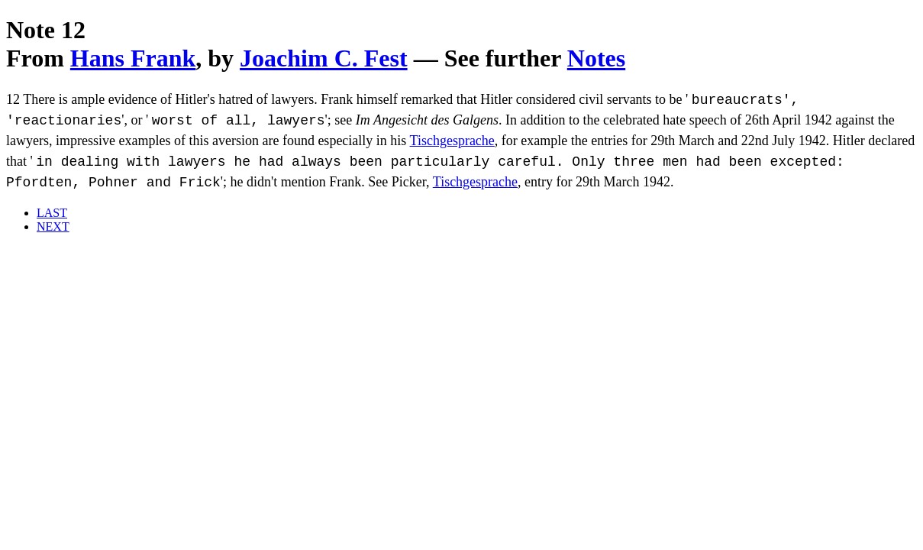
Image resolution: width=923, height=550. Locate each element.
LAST (52, 212)
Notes (596, 58)
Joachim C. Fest (324, 58)
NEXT (53, 226)
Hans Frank (132, 58)
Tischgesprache (452, 140)
